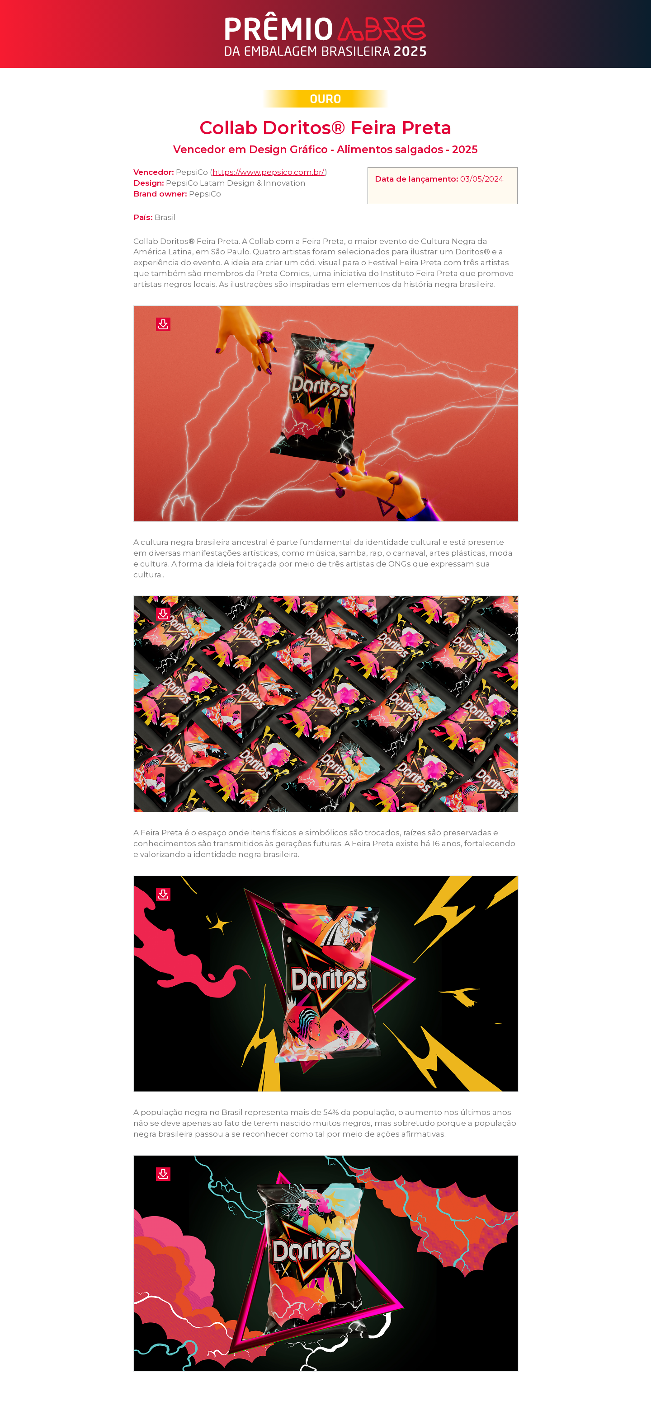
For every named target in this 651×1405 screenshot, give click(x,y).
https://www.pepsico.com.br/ (268, 172)
